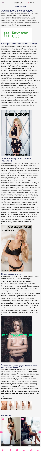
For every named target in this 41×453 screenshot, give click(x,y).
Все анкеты (6, 415)
